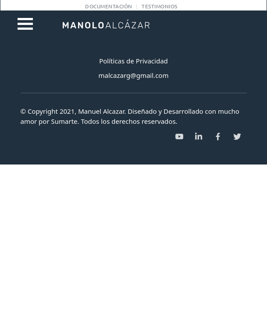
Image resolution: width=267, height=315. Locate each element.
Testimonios (159, 6)
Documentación (108, 6)
